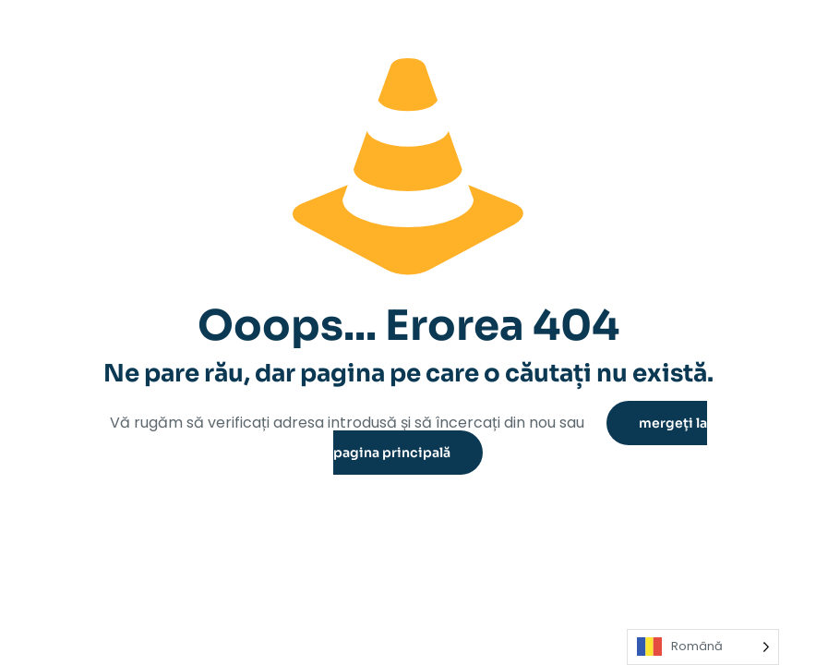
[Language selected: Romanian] (703, 647)
